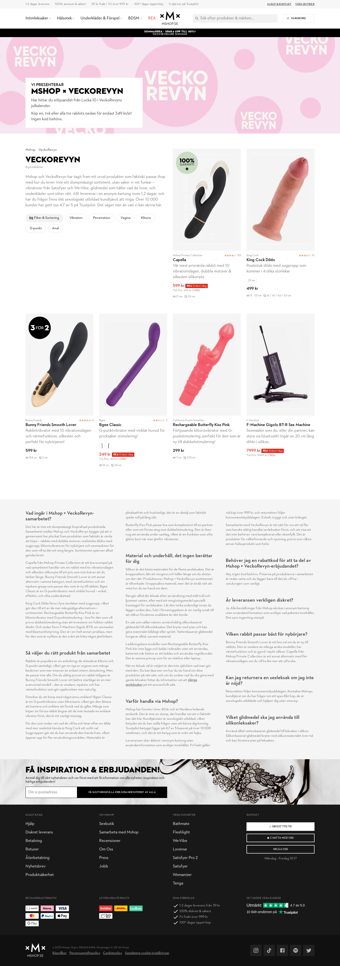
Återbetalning (38, 858)
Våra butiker (304, 4)
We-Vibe (180, 841)
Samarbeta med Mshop (119, 832)
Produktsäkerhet (40, 875)
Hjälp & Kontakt (279, 4)
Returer (32, 849)
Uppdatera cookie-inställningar (147, 953)
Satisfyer (180, 866)
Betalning (34, 841)
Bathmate (181, 824)
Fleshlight (181, 832)
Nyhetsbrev (36, 866)
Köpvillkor (59, 953)
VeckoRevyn (47, 150)
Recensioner (109, 841)
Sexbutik (106, 824)
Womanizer (182, 875)
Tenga (178, 883)
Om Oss (106, 849)
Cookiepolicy (112, 953)
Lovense (180, 849)
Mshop (30, 150)
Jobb (103, 866)
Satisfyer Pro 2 (185, 858)
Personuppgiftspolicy (84, 953)
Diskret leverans (39, 832)
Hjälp (30, 824)
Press (103, 858)
